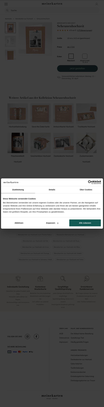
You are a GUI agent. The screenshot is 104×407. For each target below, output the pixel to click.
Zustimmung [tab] (18, 189)
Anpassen (52, 223)
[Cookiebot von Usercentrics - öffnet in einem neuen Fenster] (90, 182)
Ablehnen (19, 223)
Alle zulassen (85, 223)
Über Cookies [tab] (86, 189)
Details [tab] (52, 189)
